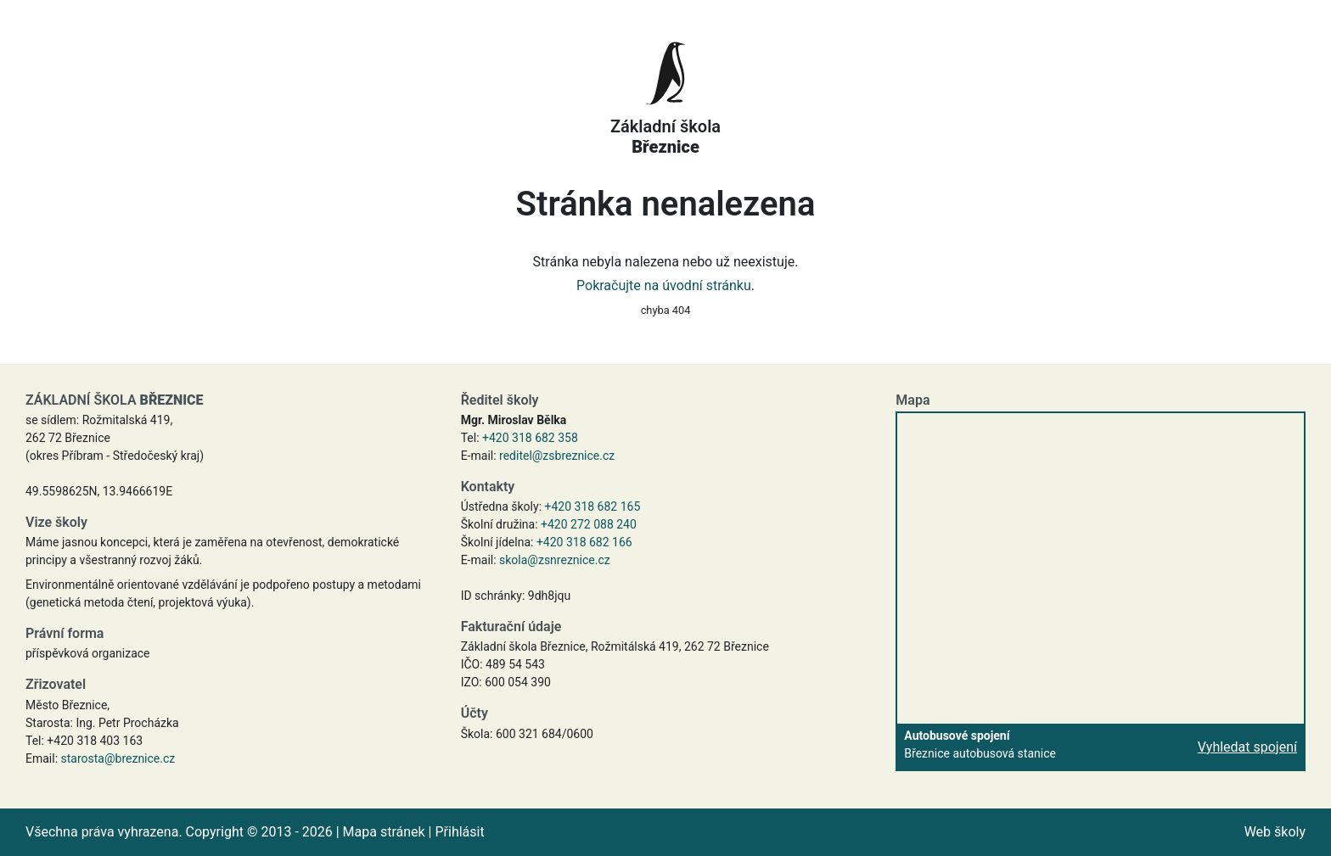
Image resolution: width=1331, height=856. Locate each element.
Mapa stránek (384, 832)
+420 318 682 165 (593, 506)
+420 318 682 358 (530, 438)
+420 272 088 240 (589, 524)
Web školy (1275, 832)
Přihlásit (459, 832)
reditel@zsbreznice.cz (557, 455)
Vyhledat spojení (1247, 747)
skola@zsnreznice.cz (554, 560)
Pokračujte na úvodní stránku (663, 285)
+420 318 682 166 (584, 542)
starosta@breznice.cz (118, 758)
